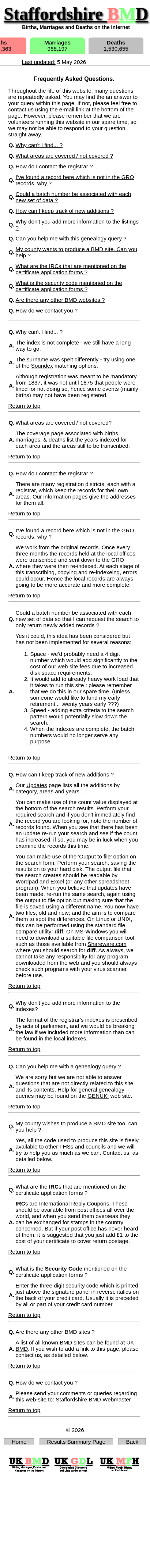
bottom (109, 109)
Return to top (24, 406)
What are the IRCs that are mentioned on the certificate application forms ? (71, 269)
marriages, (29, 439)
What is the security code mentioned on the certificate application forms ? (69, 286)
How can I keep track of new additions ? (65, 211)
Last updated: (39, 62)
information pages (66, 496)
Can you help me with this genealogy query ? (71, 238)
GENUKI (98, 1096)
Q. (12, 332)
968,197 (57, 45)
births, (112, 433)
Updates (36, 785)
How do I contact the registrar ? (54, 166)
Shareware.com (106, 944)
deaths (57, 439)
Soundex (42, 365)
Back (132, 1442)
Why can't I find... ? (39, 145)
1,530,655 (116, 45)
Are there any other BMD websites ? (60, 300)
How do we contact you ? (47, 310)
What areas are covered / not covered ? (64, 156)
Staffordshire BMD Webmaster (93, 1399)
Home (19, 1442)
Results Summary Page (76, 1442)
